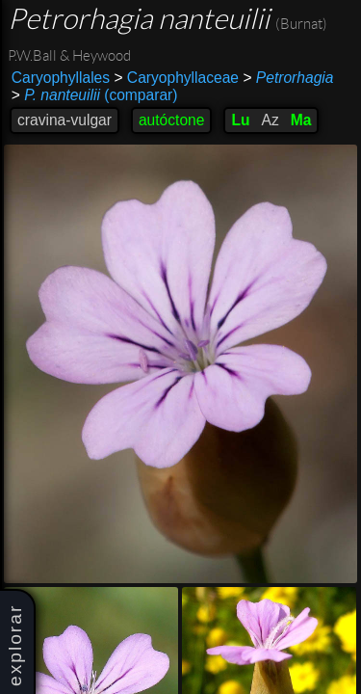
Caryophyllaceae (176, 77)
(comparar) (95, 95)
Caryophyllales (61, 77)
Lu (240, 120)
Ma (301, 120)
